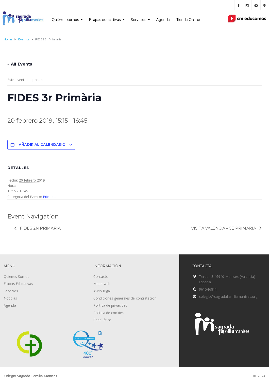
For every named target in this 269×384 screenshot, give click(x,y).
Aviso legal (102, 291)
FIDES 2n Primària (40, 228)
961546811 (208, 289)
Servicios (138, 19)
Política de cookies (108, 312)
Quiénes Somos (16, 276)
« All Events (19, 64)
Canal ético (102, 319)
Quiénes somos (65, 19)
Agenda (163, 19)
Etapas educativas (105, 19)
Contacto (100, 276)
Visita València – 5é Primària (224, 228)
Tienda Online (188, 19)
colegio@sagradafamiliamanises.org (228, 296)
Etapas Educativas (18, 283)
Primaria (49, 196)
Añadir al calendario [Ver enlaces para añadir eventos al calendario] (42, 144)
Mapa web (101, 283)
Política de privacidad (110, 305)
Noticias (10, 298)
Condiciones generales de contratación (124, 298)
